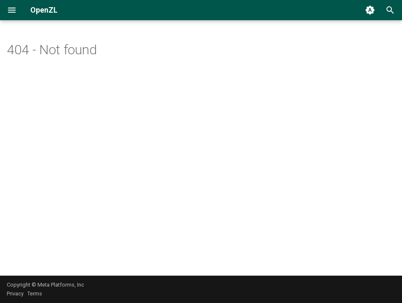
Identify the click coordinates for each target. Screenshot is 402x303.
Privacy (15, 293)
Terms (34, 293)
